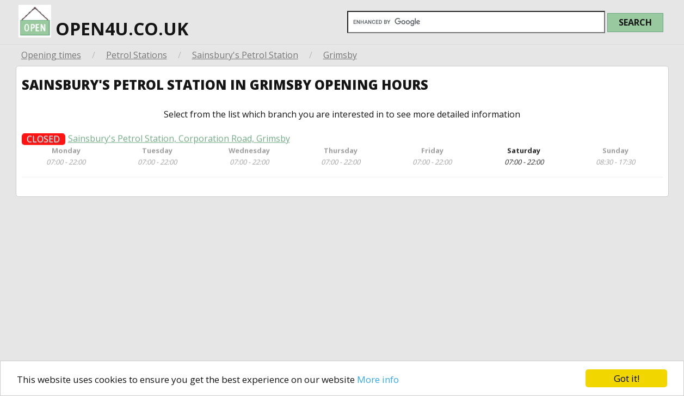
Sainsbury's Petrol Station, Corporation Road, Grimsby (179, 142)
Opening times (51, 55)
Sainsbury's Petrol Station (245, 55)
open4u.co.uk (103, 20)
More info (378, 379)
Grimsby (340, 55)
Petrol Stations (136, 55)
